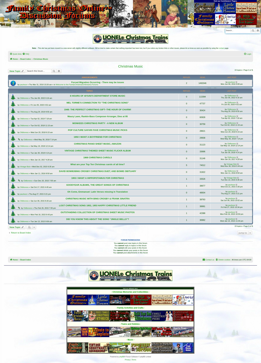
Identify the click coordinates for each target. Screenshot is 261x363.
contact (221, 48)
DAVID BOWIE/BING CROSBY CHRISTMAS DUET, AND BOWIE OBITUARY (97, 171)
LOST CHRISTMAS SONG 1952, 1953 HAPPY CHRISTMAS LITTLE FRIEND (97, 205)
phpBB (121, 357)
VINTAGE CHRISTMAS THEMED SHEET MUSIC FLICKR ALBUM (98, 150)
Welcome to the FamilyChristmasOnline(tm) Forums (77, 85)
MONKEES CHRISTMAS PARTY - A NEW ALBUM (97, 123)
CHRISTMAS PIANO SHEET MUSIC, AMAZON (97, 144)
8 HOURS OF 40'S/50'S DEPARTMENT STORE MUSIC (97, 96)
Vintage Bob (25, 167)
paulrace (23, 85)
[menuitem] (25, 54)
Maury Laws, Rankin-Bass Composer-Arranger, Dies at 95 (98, 116)
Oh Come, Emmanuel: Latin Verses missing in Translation (97, 192)
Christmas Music (130, 66)
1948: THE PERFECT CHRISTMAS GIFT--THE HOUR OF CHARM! (97, 109)
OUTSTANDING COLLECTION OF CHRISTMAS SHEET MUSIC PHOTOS (98, 212)
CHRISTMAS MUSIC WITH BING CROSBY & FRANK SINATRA (98, 198)
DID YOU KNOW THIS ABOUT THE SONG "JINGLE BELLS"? (97, 219)
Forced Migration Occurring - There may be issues (97, 82)
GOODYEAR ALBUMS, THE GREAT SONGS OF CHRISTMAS (97, 185)
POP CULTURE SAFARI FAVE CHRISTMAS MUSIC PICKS (97, 130)
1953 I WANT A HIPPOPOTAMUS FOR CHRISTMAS (97, 178)
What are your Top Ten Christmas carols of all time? (97, 164)
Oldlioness (24, 98)
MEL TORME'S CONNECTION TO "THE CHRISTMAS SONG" (98, 102)
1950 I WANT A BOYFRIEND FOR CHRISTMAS (97, 137)
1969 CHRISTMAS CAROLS (97, 157)
